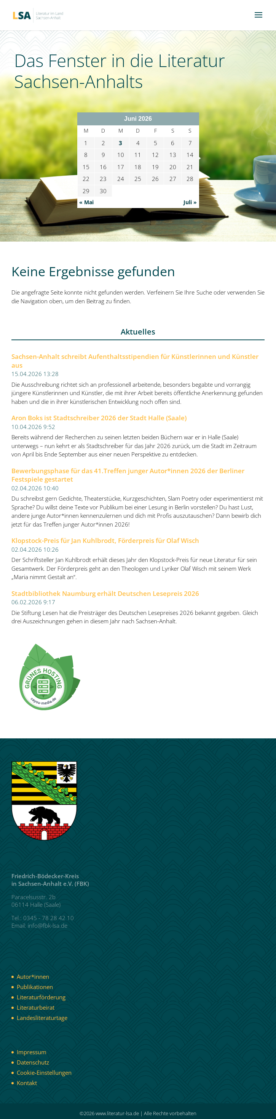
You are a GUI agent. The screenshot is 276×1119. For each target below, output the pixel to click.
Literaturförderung (41, 997)
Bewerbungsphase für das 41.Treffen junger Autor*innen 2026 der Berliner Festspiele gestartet (127, 475)
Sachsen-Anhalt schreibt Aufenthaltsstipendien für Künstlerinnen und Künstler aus (134, 361)
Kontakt (27, 1083)
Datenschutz (33, 1062)
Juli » (190, 202)
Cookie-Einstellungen (44, 1072)
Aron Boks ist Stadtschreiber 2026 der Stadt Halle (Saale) (99, 418)
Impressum (31, 1052)
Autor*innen (33, 976)
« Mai (86, 202)
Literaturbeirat (35, 1007)
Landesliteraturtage (42, 1017)
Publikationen (35, 987)
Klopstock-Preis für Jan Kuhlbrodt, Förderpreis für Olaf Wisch (105, 540)
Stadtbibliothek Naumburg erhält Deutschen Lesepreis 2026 (105, 593)
